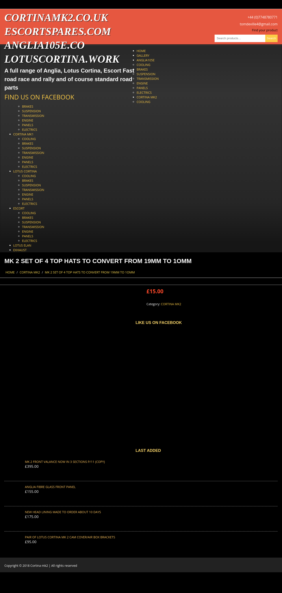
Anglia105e (145, 60)
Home (141, 51)
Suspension (146, 74)
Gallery (143, 55)
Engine (142, 83)
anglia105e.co (44, 45)
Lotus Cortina (25, 171)
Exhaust (20, 250)
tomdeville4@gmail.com (259, 24)
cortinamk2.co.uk (56, 17)
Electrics (144, 92)
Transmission (148, 79)
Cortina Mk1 (23, 134)
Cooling (143, 65)
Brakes (142, 69)
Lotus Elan (22, 245)
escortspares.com (57, 31)
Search (271, 38)
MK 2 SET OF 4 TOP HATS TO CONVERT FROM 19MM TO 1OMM (90, 272)
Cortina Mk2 (147, 97)
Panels (142, 88)
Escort (19, 208)
